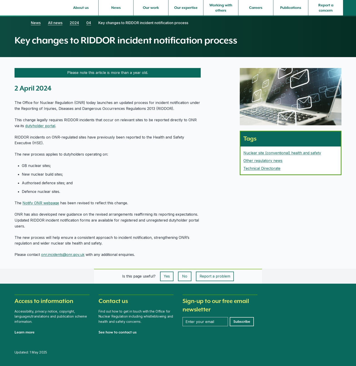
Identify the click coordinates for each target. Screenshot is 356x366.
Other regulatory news (262, 160)
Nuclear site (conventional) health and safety (282, 153)
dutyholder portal (40, 126)
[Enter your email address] (205, 321)
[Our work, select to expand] (151, 7)
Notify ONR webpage (40, 203)
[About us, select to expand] (81, 7)
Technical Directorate (261, 168)
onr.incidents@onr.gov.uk (62, 254)
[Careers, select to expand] (255, 7)
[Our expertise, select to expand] (185, 7)
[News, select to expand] (116, 7)
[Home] (19, 22)
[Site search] (349, 7)
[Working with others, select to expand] (220, 7)
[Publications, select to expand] (290, 7)
